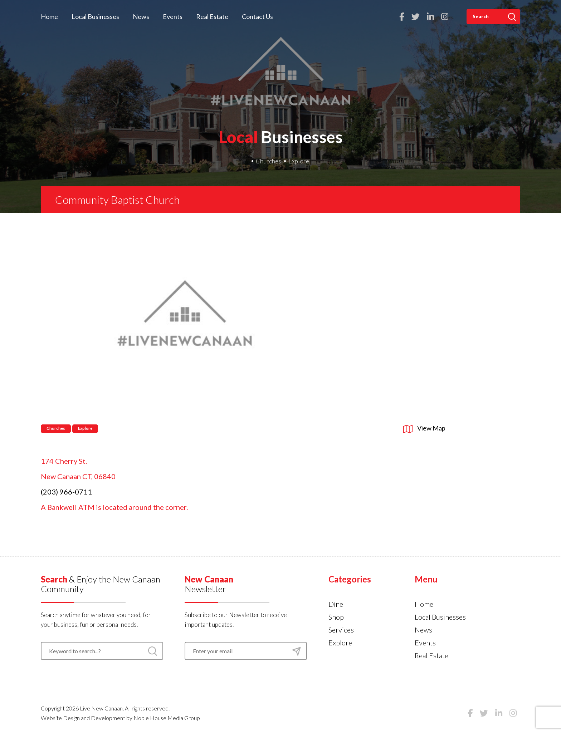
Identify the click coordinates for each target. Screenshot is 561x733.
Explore (298, 161)
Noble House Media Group (166, 717)
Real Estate (212, 16)
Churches (268, 161)
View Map (424, 428)
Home (49, 16)
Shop (336, 617)
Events (172, 16)
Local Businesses (95, 16)
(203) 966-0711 (66, 491)
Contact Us (257, 16)
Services (341, 629)
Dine (335, 604)
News (141, 16)
